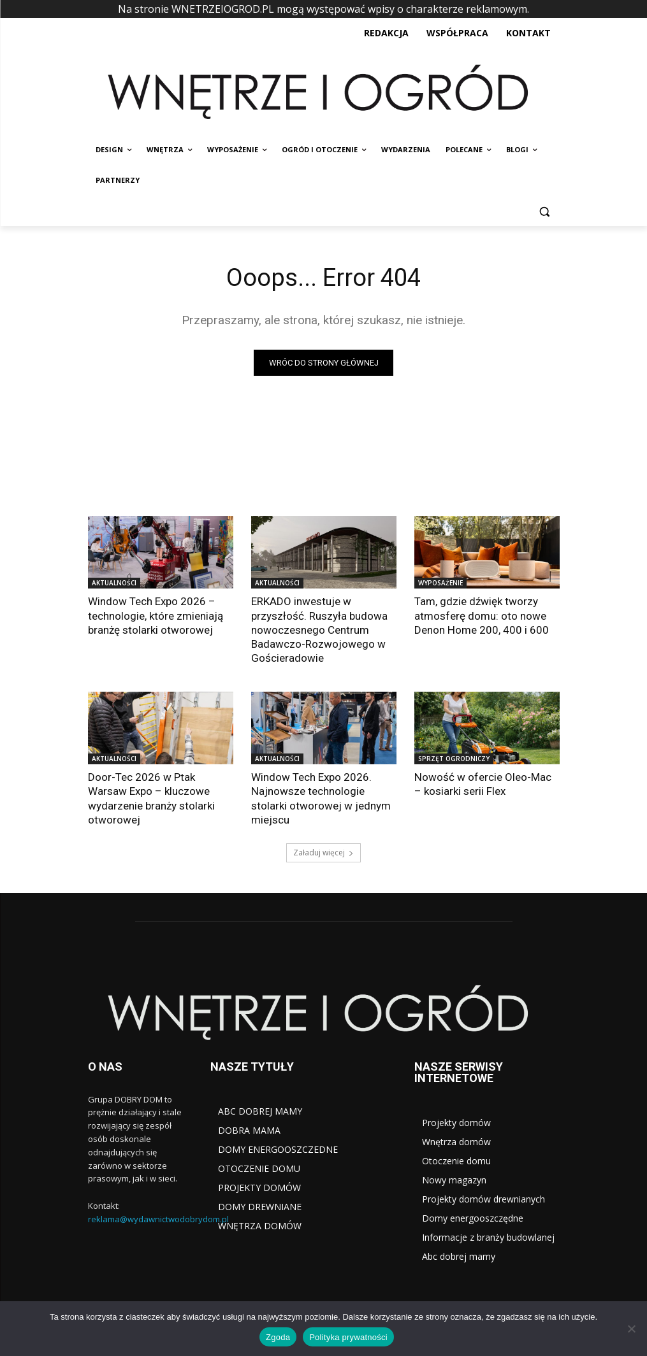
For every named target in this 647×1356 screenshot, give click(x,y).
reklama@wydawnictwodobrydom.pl (158, 1218)
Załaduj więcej (323, 851)
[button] (545, 211)
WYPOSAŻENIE (440, 582)
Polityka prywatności (348, 1337)
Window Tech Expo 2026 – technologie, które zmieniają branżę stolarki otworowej (155, 615)
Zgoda (278, 1337)
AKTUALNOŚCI (114, 582)
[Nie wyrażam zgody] (631, 1328)
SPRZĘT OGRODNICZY (454, 758)
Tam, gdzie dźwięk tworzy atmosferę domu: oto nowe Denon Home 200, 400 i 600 (481, 615)
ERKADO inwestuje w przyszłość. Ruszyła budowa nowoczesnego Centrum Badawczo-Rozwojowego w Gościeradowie (319, 629)
